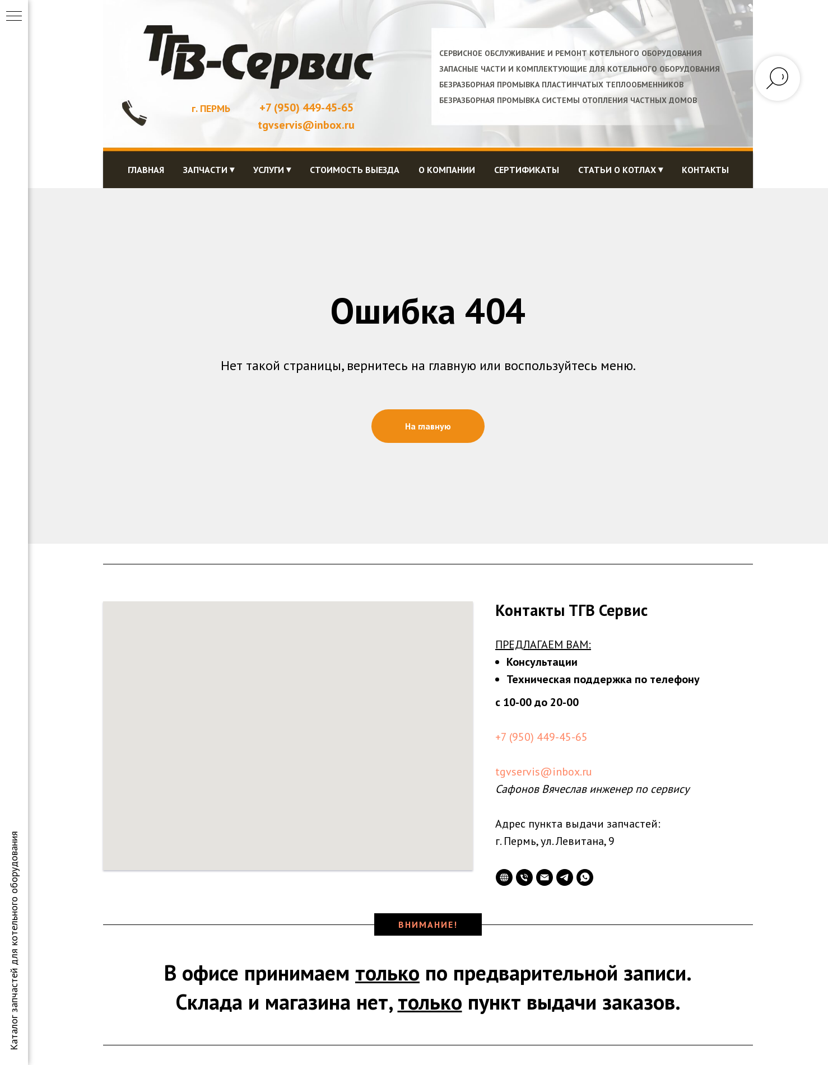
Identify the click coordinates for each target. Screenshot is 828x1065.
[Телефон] (524, 877)
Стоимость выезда (354, 169)
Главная (146, 169)
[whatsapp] (584, 877)
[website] (504, 877)
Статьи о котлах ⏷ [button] (620, 169)
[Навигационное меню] (14, 16)
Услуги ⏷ (272, 169)
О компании (446, 169)
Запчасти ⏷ (208, 169)
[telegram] (564, 877)
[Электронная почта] (544, 877)
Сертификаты (526, 169)
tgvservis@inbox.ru (543, 771)
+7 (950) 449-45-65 (306, 107)
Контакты (705, 169)
